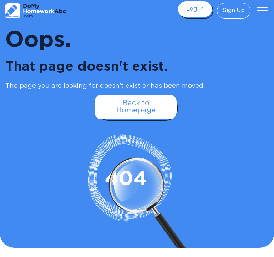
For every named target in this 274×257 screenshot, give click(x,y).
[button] (262, 11)
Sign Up (234, 10)
